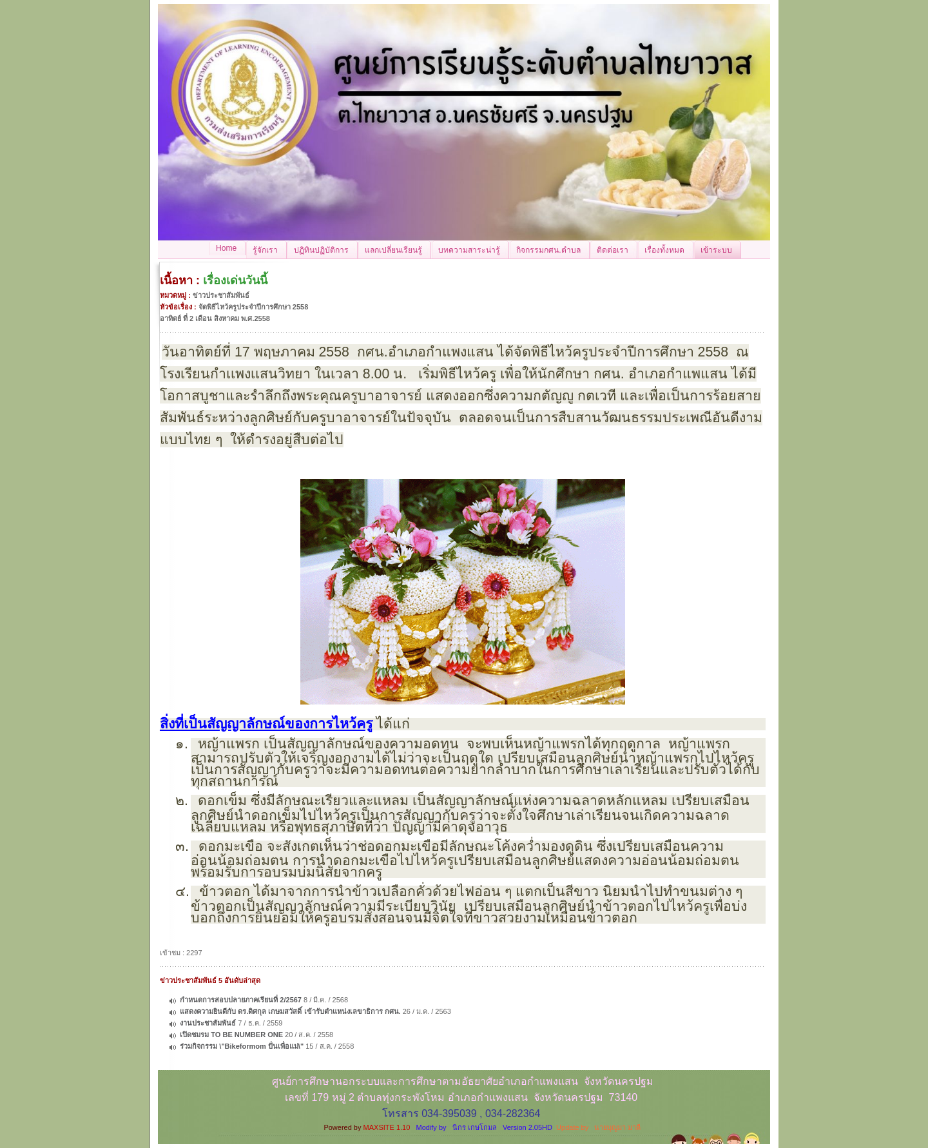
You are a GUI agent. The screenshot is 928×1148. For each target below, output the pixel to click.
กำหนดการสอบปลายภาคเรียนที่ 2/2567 (241, 1000)
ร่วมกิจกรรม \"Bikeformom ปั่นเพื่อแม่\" (242, 1046)
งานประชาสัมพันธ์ (208, 1023)
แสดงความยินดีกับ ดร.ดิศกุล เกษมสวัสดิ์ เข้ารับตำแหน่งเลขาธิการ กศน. (290, 1011)
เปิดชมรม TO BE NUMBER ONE (231, 1034)
